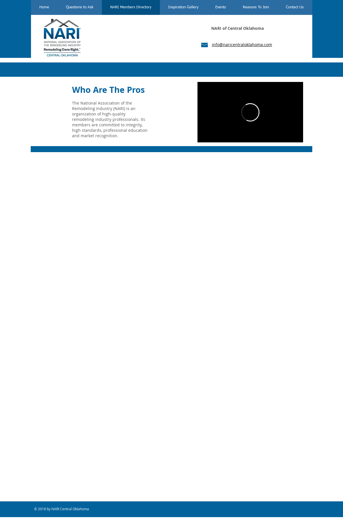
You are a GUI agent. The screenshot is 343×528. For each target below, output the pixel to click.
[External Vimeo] (250, 112)
